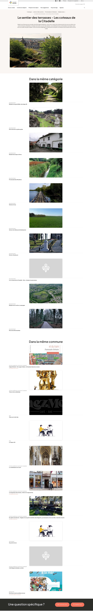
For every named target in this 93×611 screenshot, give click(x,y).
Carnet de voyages (79, 4)
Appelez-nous (78, 604)
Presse (64, 0)
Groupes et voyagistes (73, 0)
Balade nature (61, 11)
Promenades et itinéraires (51, 11)
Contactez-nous (63, 604)
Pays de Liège (54, 7)
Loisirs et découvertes (38, 11)
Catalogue (29, 11)
